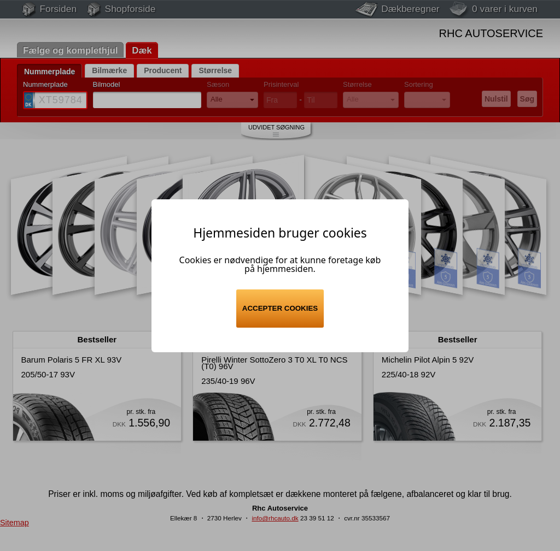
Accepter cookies (280, 308)
